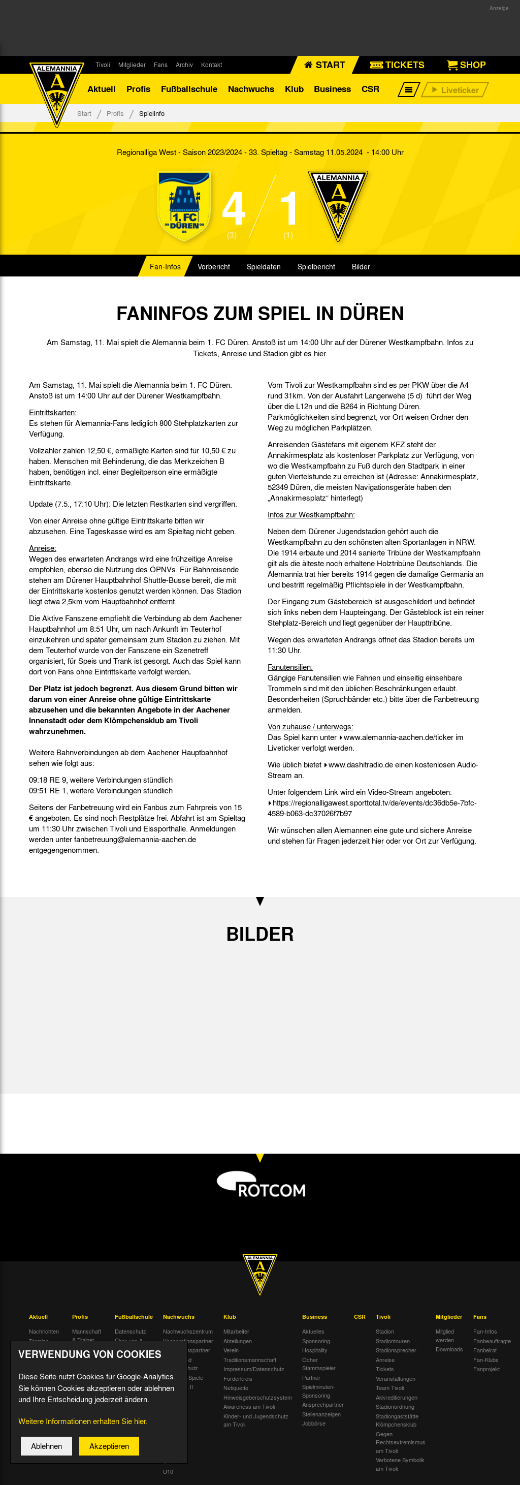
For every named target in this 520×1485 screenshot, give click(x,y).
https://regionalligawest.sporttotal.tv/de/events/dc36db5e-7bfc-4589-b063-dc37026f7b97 (372, 808)
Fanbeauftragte (492, 1341)
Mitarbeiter (236, 1331)
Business (332, 88)
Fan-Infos (165, 266)
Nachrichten (44, 1331)
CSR (370, 88)
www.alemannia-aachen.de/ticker (398, 736)
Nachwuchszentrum (188, 1331)
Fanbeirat (485, 1350)
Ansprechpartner (323, 1404)
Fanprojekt (486, 1369)
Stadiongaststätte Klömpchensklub (397, 1420)
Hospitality (315, 1350)
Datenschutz (130, 1331)
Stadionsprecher (396, 1350)
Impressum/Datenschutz (253, 1369)
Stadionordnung (395, 1406)
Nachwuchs (251, 88)
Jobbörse (314, 1423)
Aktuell (101, 88)
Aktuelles (313, 1331)
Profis (138, 88)
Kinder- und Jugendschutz (180, 1363)
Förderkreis (237, 1378)
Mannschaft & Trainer (86, 1335)
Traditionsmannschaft (249, 1359)
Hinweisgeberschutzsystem (257, 1397)
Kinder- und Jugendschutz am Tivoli (255, 1420)
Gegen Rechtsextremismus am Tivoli (401, 1442)
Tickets (385, 1369)
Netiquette (235, 1387)
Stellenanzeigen (321, 1414)
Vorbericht (214, 266)
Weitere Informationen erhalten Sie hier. (83, 1421)
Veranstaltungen (395, 1378)
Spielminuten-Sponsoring (318, 1390)
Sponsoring (316, 1341)
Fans (161, 64)
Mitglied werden (445, 1335)
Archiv (184, 64)
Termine (39, 1341)
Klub (294, 88)
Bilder (361, 266)
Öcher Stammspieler (319, 1363)
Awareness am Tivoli (249, 1406)
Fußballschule (189, 88)
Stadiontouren (393, 1341)
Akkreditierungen (396, 1397)
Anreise (385, 1359)
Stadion (385, 1331)
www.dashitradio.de (361, 764)
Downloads (449, 1349)
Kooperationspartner (188, 1341)
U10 (168, 1471)
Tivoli (102, 64)
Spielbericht (316, 266)
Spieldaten (264, 266)
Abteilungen (237, 1341)
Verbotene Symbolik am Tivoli (400, 1464)
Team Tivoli (390, 1387)
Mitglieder (132, 64)
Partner (311, 1377)
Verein (231, 1350)
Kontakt (211, 64)
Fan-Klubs (486, 1359)
